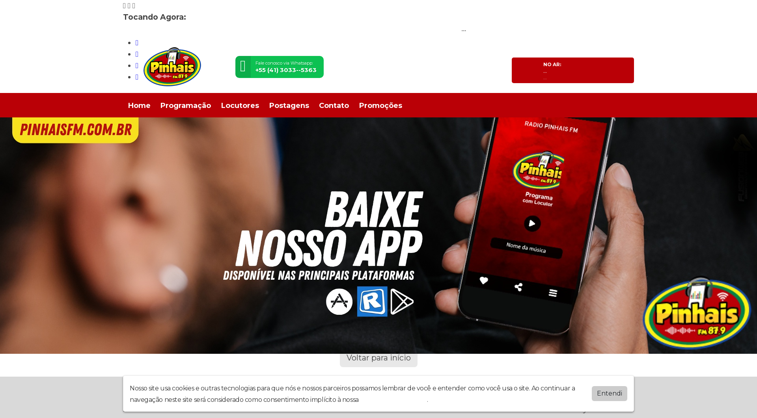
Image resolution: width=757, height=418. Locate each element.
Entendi (609, 393)
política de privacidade (393, 399)
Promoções (380, 105)
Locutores (240, 105)
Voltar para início (379, 357)
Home (139, 105)
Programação (185, 105)
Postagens (289, 105)
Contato (334, 105)
